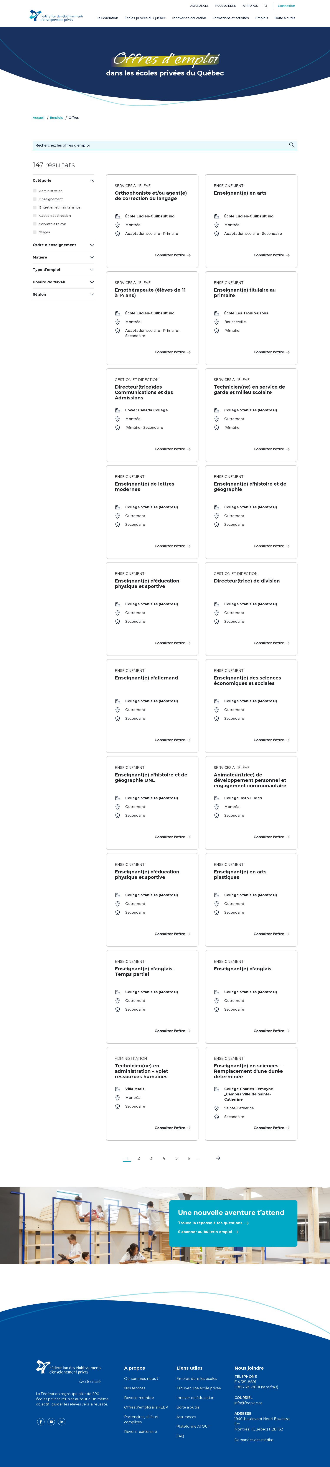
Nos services (134, 1371)
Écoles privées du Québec (145, 18)
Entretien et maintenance (59, 207)
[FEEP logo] (68, 1354)
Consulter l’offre (172, 255)
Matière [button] (40, 257)
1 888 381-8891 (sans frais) (256, 1370)
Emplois (261, 18)
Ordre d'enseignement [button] (54, 245)
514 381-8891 (245, 1364)
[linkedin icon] (61, 1404)
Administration (51, 191)
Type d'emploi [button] (46, 270)
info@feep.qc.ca (248, 1386)
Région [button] (39, 294)
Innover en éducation (189, 18)
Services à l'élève (52, 224)
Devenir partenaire (140, 1414)
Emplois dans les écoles (197, 1361)
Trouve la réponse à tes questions (210, 1205)
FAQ (180, 1419)
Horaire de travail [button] (49, 282)
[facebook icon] (41, 1404)
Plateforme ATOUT (193, 1409)
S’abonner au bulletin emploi (205, 1214)
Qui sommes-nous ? (141, 1361)
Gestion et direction (55, 216)
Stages (44, 232)
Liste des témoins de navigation (212, 1460)
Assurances (199, 5)
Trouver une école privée (199, 1371)
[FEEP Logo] (56, 16)
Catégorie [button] (42, 181)
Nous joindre (225, 5)
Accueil (39, 118)
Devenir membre (139, 1380)
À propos (250, 5)
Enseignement (51, 199)
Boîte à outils (285, 18)
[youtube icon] (51, 1404)
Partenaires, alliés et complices (141, 1402)
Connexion (286, 6)
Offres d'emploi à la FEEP (146, 1390)
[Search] (269, 5)
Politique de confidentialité (165, 1460)
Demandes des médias (253, 1422)
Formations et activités (231, 18)
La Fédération (107, 18)
